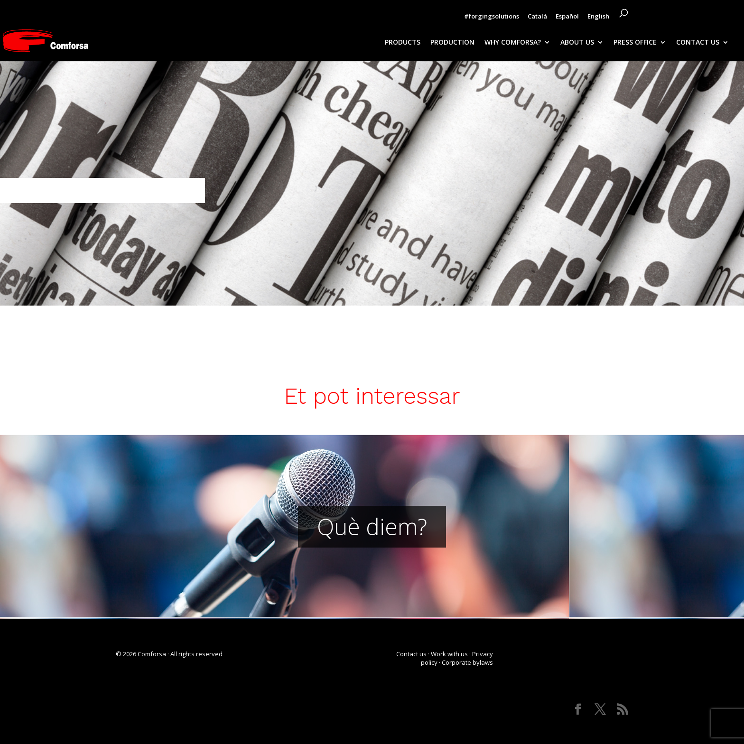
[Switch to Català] (537, 18)
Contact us (411, 654)
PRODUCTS (402, 42)
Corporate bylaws (467, 662)
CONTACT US (697, 42)
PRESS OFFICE (635, 42)
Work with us (449, 654)
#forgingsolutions (491, 16)
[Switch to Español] (567, 18)
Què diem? (372, 526)
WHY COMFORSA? (512, 42)
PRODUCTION (452, 42)
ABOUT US (577, 42)
